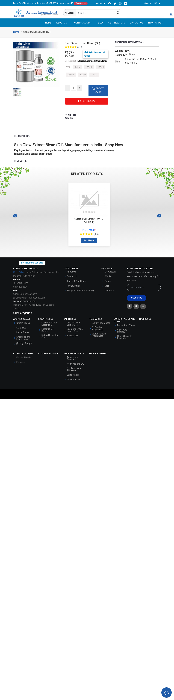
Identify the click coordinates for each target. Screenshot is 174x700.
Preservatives (73, 383)
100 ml (101, 71)
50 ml (89, 71)
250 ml (71, 78)
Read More (89, 244)
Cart (107, 289)
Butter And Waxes (126, 329)
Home (48, 26)
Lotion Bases (22, 336)
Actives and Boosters (72, 362)
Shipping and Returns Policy (80, 294)
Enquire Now (136, 13)
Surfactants (73, 378)
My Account (110, 275)
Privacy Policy (73, 289)
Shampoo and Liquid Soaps (23, 341)
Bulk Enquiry (86, 104)
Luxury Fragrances (101, 326)
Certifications (116, 26)
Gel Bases (21, 331)
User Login (155, 13)
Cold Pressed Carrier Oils (73, 327)
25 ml (77, 71)
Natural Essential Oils (49, 340)
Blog (101, 26)
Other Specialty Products (125, 341)
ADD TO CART (98, 94)
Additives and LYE (75, 367)
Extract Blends (23, 361)
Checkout (109, 294)
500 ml (83, 78)
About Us (71, 275)
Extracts (20, 366)
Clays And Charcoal (122, 334)
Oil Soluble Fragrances (97, 332)
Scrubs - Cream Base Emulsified (24, 348)
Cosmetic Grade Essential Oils (49, 327)
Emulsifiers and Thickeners (74, 373)
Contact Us (136, 26)
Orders (108, 285)
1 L (94, 78)
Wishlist (108, 280)
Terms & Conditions (76, 285)
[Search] (118, 12)
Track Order (155, 26)
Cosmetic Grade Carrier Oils (75, 333)
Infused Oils (72, 339)
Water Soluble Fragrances (99, 338)
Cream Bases (23, 326)
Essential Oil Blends (47, 333)
